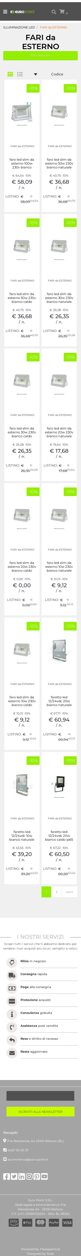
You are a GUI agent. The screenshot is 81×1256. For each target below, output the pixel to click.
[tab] (12, 74)
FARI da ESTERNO (53, 27)
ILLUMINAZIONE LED (19, 27)
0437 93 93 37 (18, 1150)
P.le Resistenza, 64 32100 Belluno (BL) (35, 1141)
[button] (53, 12)
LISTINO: (12, 196)
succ (69, 892)
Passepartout (50, 1249)
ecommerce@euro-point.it (28, 1159)
